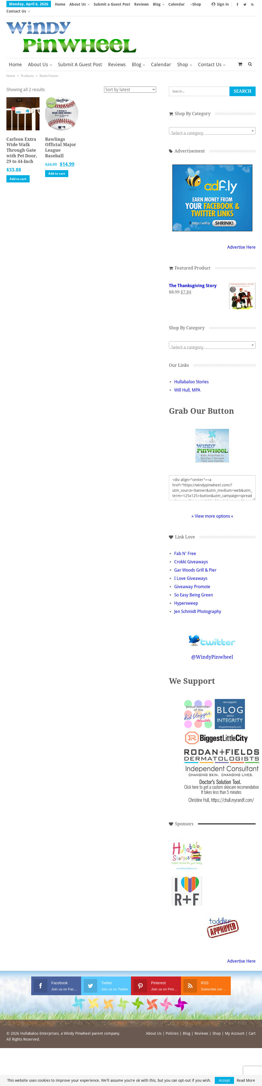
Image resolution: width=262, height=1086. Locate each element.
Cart (252, 1026)
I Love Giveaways (190, 571)
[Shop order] (130, 83)
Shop (182, 57)
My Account (234, 1026)
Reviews (141, 4)
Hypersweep (186, 596)
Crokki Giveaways (191, 554)
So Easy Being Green (193, 588)
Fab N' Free (185, 546)
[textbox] (212, 126)
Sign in (220, 4)
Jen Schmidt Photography (197, 604)
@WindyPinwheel (212, 650)
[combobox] (212, 124)
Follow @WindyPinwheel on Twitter (212, 630)
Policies (172, 1026)
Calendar (161, 57)
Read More (246, 1080)
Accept (224, 1080)
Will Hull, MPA (187, 383)
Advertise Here (241, 240)
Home (60, 4)
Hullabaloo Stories (191, 374)
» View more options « (212, 509)
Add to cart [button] (18, 172)
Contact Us (209, 57)
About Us (77, 4)
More (174, 4)
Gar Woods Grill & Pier (195, 563)
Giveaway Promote (192, 579)
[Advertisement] (223, 848)
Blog (157, 4)
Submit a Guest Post (112, 4)
